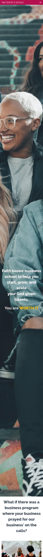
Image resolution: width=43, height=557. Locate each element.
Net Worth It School (12, 2)
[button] (40, 2)
